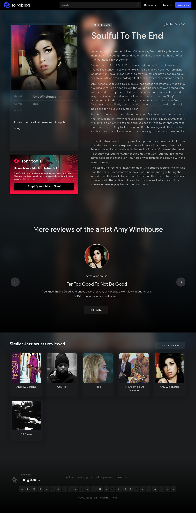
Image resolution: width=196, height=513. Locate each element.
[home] (16, 5)
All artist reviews (170, 345)
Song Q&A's (85, 479)
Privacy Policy (104, 479)
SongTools (183, 5)
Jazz (35, 103)
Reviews (70, 479)
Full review (96, 311)
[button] (150, 5)
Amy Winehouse (44, 97)
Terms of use (123, 479)
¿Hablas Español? (175, 24)
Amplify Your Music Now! (44, 186)
